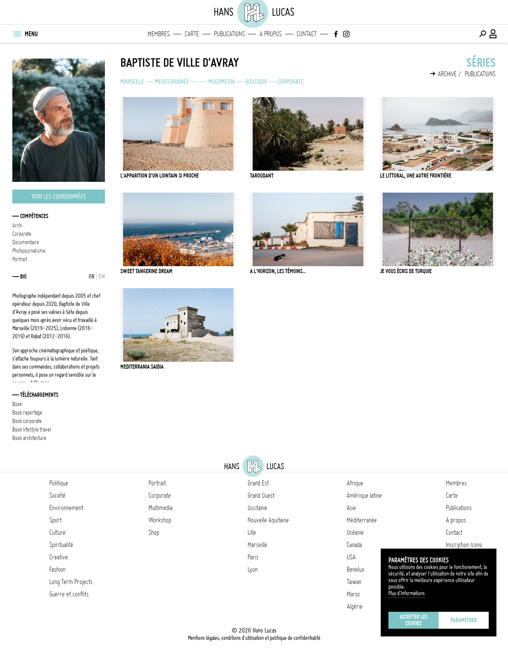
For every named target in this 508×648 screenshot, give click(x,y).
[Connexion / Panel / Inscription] (493, 34)
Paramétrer (464, 620)
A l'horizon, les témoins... (278, 271)
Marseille (132, 82)
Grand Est (258, 483)
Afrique (355, 483)
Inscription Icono (464, 545)
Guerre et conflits (69, 594)
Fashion (57, 569)
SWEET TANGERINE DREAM (146, 271)
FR (92, 276)
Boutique (256, 82)
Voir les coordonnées (59, 196)
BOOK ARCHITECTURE (29, 438)
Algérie (355, 606)
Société (57, 495)
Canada (354, 545)
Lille (252, 532)
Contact (307, 34)
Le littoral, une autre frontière (415, 176)
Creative (58, 557)
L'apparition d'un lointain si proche (159, 176)
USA (351, 557)
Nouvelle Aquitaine (268, 520)
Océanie (355, 532)
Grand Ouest (261, 495)
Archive (447, 74)
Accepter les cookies (413, 620)
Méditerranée (172, 82)
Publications (229, 34)
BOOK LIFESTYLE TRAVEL (31, 429)
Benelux (355, 569)
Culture (57, 532)
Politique (58, 483)
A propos (271, 34)
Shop (154, 532)
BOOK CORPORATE (27, 421)
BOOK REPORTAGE (27, 412)
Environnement (66, 508)
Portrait (157, 483)
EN (102, 276)
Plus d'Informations (406, 593)
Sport (55, 520)
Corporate (291, 82)
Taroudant (261, 176)
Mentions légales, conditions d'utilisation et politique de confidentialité (254, 638)
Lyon (253, 569)
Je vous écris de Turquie (406, 271)
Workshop (160, 520)
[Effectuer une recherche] (482, 34)
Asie (351, 508)
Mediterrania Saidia (142, 367)
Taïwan (354, 582)
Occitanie (257, 508)
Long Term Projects (71, 582)
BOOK (17, 404)
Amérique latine (364, 495)
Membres (159, 34)
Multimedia (221, 82)
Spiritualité (61, 545)
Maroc (353, 594)
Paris (253, 557)
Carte (192, 34)
